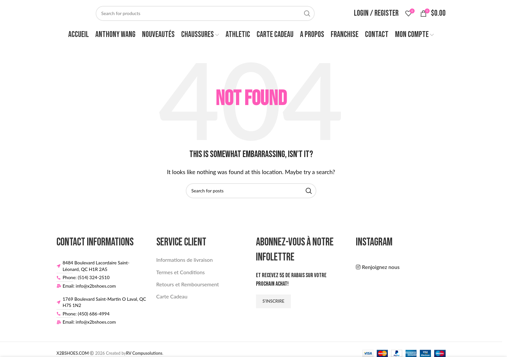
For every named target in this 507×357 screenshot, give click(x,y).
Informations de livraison (184, 262)
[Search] (205, 14)
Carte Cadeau (172, 299)
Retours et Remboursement (187, 287)
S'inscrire (273, 303)
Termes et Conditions (180, 275)
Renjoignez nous (381, 270)
